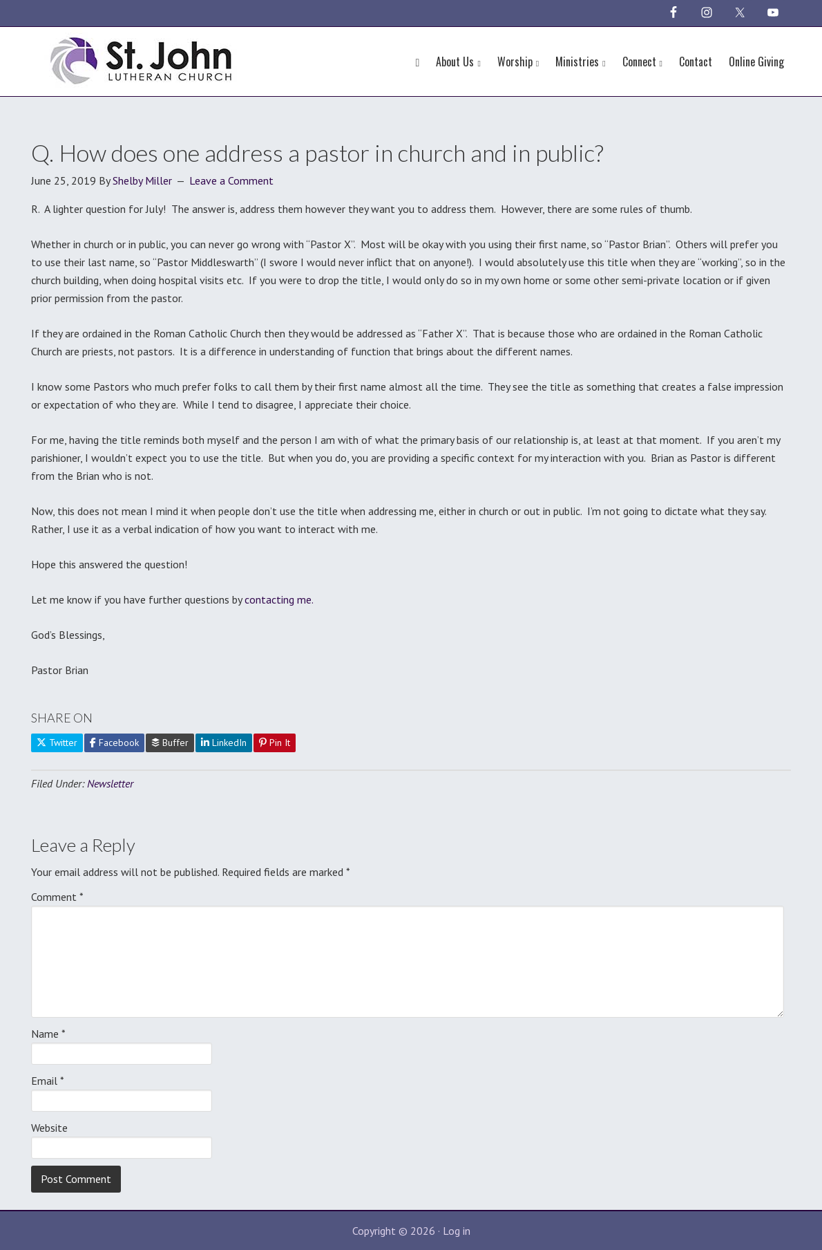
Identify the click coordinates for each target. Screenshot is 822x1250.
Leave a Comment (231, 180)
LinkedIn (224, 742)
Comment (57, 897)
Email (47, 1081)
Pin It (274, 742)
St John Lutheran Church (141, 58)
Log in (456, 1231)
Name (48, 1034)
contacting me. (279, 599)
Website (49, 1128)
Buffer (170, 742)
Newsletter (110, 783)
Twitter (57, 742)
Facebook (114, 742)
